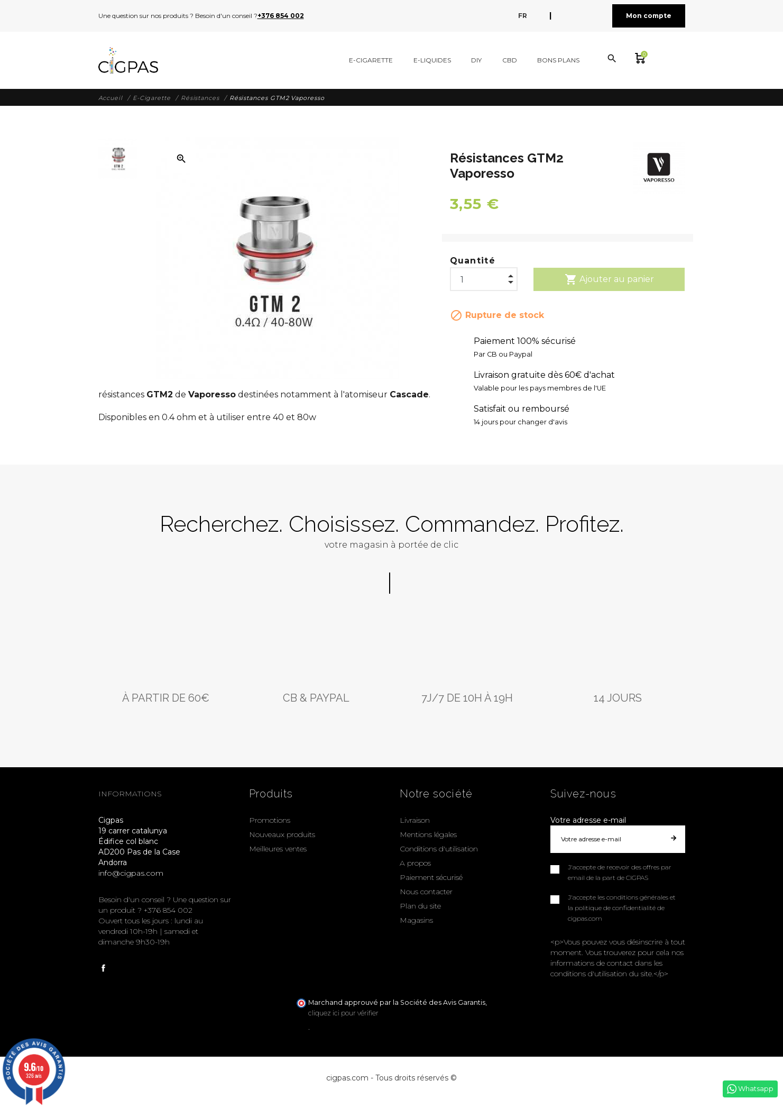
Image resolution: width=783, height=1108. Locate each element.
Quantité (473, 261)
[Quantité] (484, 276)
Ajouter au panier (609, 279)
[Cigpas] (128, 60)
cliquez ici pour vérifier (343, 1013)
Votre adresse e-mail (588, 820)
